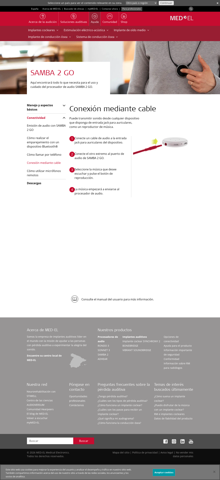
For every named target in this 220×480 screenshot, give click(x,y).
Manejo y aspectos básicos (40, 107)
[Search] (191, 9)
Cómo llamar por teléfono (44, 155)
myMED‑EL (93, 8)
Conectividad (36, 118)
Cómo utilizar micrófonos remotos (44, 173)
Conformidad (171, 359)
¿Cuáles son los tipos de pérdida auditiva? (122, 400)
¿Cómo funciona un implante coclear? (120, 405)
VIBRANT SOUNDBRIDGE (136, 350)
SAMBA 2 (103, 354)
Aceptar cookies (164, 473)
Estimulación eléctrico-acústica (86, 30)
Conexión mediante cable (44, 163)
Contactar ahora (110, 8)
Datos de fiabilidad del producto (173, 418)
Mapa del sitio (121, 452)
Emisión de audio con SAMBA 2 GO (46, 128)
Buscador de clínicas (74, 8)
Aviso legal (167, 452)
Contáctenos (76, 405)
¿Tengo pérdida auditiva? (112, 396)
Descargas (34, 183)
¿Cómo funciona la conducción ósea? (119, 423)
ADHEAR (102, 359)
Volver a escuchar (37, 418)
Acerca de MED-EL (51, 8)
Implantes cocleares (43, 30)
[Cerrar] (214, 473)
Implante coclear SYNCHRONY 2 (141, 341)
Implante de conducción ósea (49, 37)
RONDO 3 (103, 345)
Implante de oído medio (131, 30)
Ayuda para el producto (178, 345)
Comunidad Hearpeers (40, 409)
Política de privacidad (145, 452)
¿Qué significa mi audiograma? (116, 418)
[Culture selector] (141, 3)
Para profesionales (131, 8)
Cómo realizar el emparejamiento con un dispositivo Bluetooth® (43, 142)
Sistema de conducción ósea (97, 37)
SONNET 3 (104, 350)
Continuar (166, 3)
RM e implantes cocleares (169, 414)
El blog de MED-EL (37, 413)
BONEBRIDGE (130, 345)
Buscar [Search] (83, 441)
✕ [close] (217, 3)
